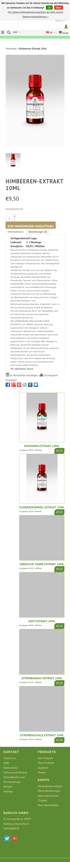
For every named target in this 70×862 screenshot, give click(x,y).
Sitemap (8, 791)
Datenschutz (10, 767)
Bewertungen (38, 231)
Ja (49, 7)
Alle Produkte (45, 758)
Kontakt (8, 786)
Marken (42, 772)
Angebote (43, 767)
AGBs (6, 763)
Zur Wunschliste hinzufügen (22, 375)
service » (60, 20)
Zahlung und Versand (15, 772)
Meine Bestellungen (49, 791)
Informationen (16, 231)
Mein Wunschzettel (48, 805)
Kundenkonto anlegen (50, 786)
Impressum (10, 758)
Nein (58, 7)
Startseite (11, 48)
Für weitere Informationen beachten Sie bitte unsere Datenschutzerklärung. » (35, 14)
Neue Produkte (46, 763)
